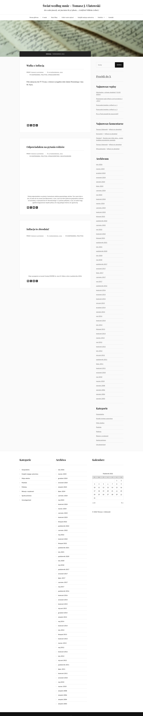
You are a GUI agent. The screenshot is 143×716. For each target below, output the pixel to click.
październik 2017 (101, 264)
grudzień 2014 (101, 307)
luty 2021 (99, 247)
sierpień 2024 (100, 182)
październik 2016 (101, 286)
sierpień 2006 (100, 390)
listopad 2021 (100, 238)
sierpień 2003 (100, 398)
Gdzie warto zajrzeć (68, 17)
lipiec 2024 (99, 186)
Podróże (100, 17)
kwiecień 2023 (101, 212)
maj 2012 (99, 342)
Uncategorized (65, 161)
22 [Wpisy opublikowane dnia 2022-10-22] (117, 491)
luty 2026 (99, 164)
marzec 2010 (100, 381)
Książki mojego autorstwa (86, 17)
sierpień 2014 (100, 312)
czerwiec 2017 (101, 277)
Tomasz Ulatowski (37, 72)
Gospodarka (35, 74)
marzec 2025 (100, 169)
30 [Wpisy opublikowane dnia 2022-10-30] (121, 494)
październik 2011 (101, 359)
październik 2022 (101, 221)
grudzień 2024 (101, 173)
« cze (93, 502)
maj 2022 (99, 229)
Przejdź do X (103, 76)
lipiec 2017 (99, 273)
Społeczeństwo (54, 74)
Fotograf (99, 138)
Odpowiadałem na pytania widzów (51, 149)
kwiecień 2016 (101, 290)
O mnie (44, 17)
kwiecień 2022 (101, 234)
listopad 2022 (100, 216)
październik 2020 (101, 251)
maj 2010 (99, 377)
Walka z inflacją (41, 64)
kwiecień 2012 (101, 346)
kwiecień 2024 (101, 199)
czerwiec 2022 (101, 225)
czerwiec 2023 (101, 208)
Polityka (44, 74)
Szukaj (119, 65)
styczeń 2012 (100, 355)
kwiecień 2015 (101, 299)
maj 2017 (99, 281)
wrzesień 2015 (101, 294)
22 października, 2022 (56, 159)
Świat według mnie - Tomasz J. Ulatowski (71, 5)
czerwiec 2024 (101, 190)
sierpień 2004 (100, 394)
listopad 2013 (100, 329)
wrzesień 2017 (101, 268)
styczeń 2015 (100, 303)
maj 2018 (99, 260)
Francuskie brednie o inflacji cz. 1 (106, 105)
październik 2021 (101, 242)
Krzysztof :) (99, 134)
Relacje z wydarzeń (102, 436)
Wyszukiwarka (101, 149)
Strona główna (33, 17)
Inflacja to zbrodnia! (45, 233)
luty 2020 (99, 255)
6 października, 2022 (56, 241)
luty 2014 (99, 325)
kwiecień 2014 (101, 320)
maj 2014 (99, 316)
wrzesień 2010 (101, 372)
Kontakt (111, 17)
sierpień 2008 (100, 385)
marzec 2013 (100, 338)
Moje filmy (54, 17)
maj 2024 (99, 195)
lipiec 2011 (99, 364)
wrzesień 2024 (101, 177)
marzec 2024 (100, 203)
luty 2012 (99, 351)
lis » (122, 502)
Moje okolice (100, 423)
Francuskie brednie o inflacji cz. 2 (106, 109)
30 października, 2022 (56, 72)
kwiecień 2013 (101, 333)
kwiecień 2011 (101, 368)
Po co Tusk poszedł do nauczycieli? (107, 114)
